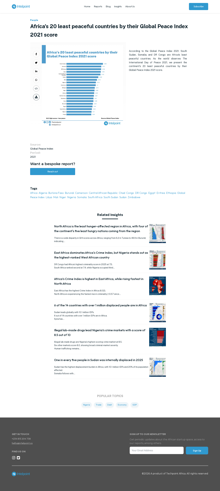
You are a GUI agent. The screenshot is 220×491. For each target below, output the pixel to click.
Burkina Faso (56, 193)
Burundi (69, 193)
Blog (108, 6)
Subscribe (199, 6)
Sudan (123, 197)
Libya (49, 197)
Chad (122, 193)
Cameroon (81, 193)
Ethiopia (171, 193)
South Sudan (110, 197)
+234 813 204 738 (21, 438)
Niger (62, 197)
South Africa (95, 197)
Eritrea (161, 193)
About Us (130, 6)
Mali (55, 197)
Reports (98, 6)
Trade (98, 404)
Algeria (43, 193)
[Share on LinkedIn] (36, 71)
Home (87, 6)
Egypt (151, 193)
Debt (109, 404)
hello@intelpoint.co (22, 443)
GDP (134, 404)
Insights (118, 6)
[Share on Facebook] (36, 54)
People (34, 20)
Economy (122, 404)
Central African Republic (103, 193)
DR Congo (141, 193)
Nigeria (71, 197)
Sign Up (197, 450)
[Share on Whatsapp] (36, 80)
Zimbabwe (134, 197)
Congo (130, 193)
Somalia (82, 197)
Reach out (52, 171)
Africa (33, 193)
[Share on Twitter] (36, 63)
